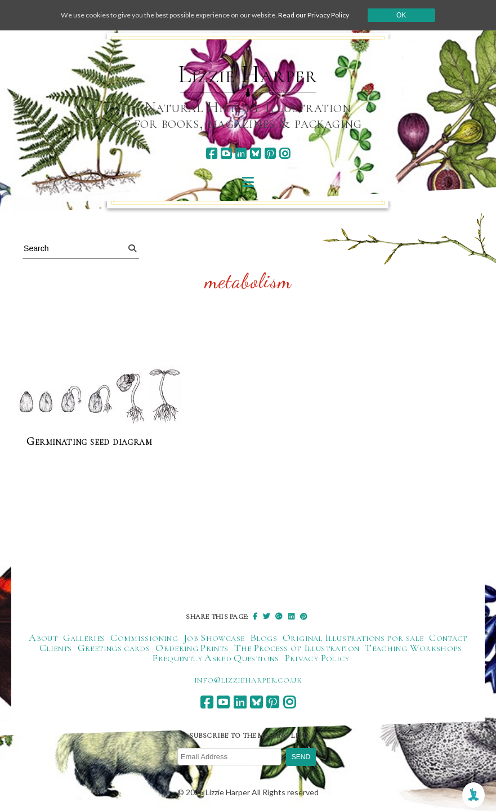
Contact (448, 638)
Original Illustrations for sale (353, 638)
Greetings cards (114, 648)
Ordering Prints (191, 648)
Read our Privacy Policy (333, 15)
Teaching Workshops (413, 648)
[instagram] (284, 153)
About (43, 638)
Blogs (263, 638)
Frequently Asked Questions (215, 658)
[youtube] (226, 153)
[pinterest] (270, 153)
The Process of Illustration (297, 648)
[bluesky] (255, 153)
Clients (55, 648)
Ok (427, 15)
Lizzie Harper (247, 74)
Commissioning (144, 638)
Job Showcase (214, 638)
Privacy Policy (317, 658)
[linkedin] (240, 153)
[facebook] (211, 153)
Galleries (84, 638)
